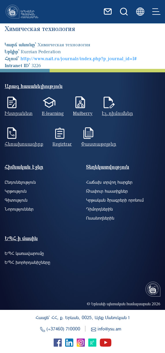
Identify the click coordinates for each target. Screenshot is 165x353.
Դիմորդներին (99, 209)
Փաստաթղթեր (98, 144)
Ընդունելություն (20, 182)
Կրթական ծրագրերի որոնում (115, 200)
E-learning (53, 113)
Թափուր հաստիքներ (107, 191)
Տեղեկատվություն (107, 166)
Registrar (62, 144)
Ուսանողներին (100, 218)
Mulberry (83, 113)
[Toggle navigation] (156, 12)
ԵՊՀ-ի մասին (21, 238)
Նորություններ (19, 209)
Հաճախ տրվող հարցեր (109, 182)
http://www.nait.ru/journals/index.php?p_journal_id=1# (78, 58)
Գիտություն (16, 200)
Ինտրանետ (19, 113)
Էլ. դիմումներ (117, 113)
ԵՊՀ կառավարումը (24, 253)
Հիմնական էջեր (24, 166)
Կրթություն (16, 191)
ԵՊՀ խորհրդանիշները (27, 262)
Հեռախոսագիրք (24, 144)
